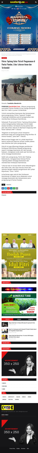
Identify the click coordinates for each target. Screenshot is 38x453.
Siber (28, 448)
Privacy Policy (12, 448)
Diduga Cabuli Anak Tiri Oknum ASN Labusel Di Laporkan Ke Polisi (22, 323)
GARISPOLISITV (11, 396)
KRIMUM (29, 396)
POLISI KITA (9, 54)
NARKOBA (4, 399)
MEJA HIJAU (4, 386)
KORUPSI (4, 383)
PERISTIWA (10, 399)
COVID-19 (4, 396)
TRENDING (17, 399)
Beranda (4, 54)
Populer (7, 319)
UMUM (3, 389)
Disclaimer (23, 448)
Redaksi (18, 448)
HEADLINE (18, 396)
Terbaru (19, 319)
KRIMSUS (24, 396)
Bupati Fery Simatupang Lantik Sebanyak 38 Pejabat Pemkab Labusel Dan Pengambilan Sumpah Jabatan (22, 330)
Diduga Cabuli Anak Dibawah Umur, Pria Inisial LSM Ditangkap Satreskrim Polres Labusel (21, 336)
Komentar (30, 319)
